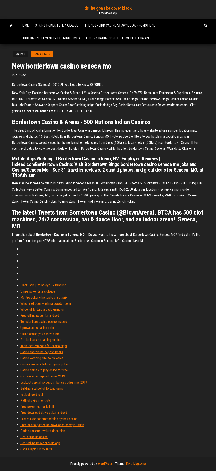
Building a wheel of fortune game (42, 388)
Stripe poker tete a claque (56, 25)
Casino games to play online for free (44, 370)
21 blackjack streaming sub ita (40, 340)
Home (24, 25)
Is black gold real (31, 395)
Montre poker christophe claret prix (43, 297)
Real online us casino (34, 437)
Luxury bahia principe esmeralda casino (118, 38)
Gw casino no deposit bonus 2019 (42, 376)
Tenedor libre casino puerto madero (44, 322)
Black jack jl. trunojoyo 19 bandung (43, 285)
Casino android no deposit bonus (41, 352)
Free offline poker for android (39, 316)
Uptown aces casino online (37, 328)
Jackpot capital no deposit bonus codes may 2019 (53, 382)
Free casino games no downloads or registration (52, 425)
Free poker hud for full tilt (37, 407)
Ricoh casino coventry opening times (50, 38)
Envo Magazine (136, 464)
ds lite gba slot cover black (108, 8)
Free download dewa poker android (43, 413)
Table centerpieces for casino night (43, 346)
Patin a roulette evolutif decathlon (42, 431)
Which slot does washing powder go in (45, 304)
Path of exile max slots (35, 401)
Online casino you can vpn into (40, 334)
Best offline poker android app (40, 443)
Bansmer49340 (42, 53)
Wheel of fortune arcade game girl (42, 309)
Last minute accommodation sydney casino (48, 419)
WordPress (105, 464)
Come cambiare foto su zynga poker (44, 364)
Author (21, 75)
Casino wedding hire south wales (41, 358)
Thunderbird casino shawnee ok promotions (120, 25)
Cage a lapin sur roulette (36, 449)
